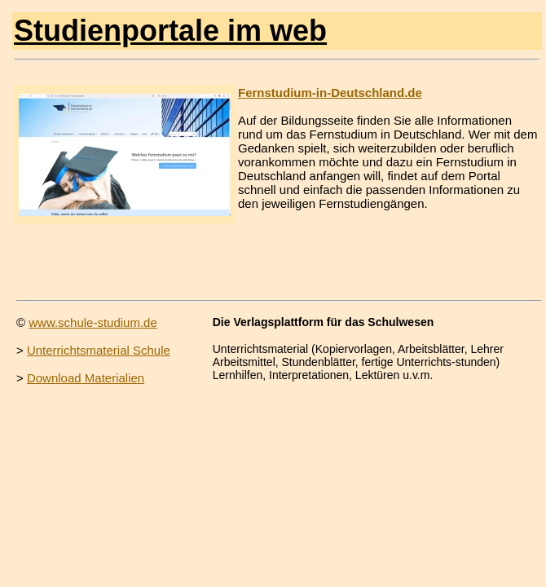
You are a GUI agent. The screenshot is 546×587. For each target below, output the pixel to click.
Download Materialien (85, 378)
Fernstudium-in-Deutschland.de (330, 92)
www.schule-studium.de (93, 322)
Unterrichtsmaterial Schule (98, 350)
